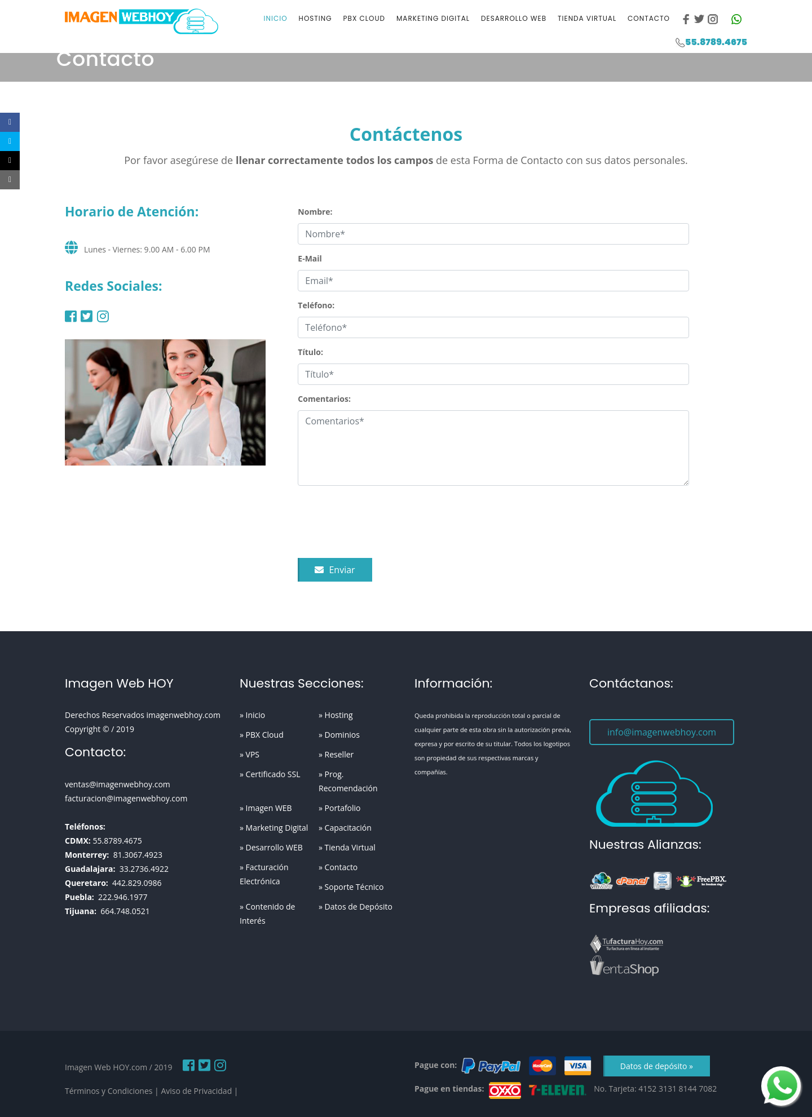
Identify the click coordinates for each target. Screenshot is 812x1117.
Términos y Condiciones (108, 1090)
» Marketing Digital (274, 827)
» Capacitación (345, 827)
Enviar (335, 570)
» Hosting (336, 715)
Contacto (649, 18)
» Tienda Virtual (347, 847)
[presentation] (383, 522)
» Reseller (336, 754)
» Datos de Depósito (355, 906)
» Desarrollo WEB (271, 847)
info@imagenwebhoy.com (661, 732)
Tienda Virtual (587, 18)
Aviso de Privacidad (196, 1090)
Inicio (276, 18)
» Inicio (252, 715)
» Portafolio (340, 808)
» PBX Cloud (262, 734)
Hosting (315, 18)
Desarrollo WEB (513, 18)
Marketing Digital (433, 18)
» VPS (249, 754)
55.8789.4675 (716, 42)
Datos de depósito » (656, 1066)
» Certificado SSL (270, 774)
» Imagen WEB (266, 808)
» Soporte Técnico (351, 886)
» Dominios (339, 734)
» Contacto (338, 867)
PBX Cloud (364, 18)
